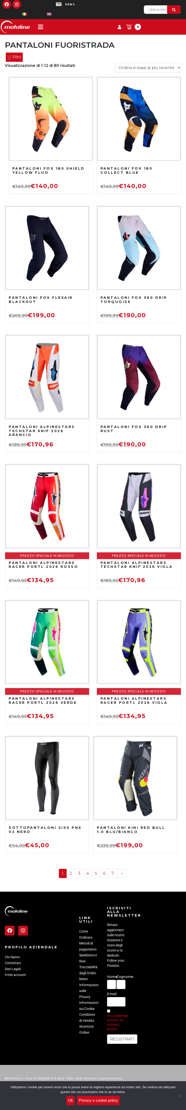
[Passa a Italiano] (16, 14)
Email (112, 994)
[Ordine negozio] (148, 68)
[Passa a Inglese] (41, 14)
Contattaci (13, 963)
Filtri (14, 57)
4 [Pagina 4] (87, 873)
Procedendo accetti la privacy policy (118, 1022)
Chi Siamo (12, 957)
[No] (180, 1095)
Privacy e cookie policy (98, 1100)
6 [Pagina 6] (104, 873)
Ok (70, 1100)
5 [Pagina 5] (96, 873)
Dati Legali (13, 969)
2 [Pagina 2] (71, 873)
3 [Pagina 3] (79, 873)
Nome (111, 977)
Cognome (120, 977)
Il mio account (15, 975)
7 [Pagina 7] (112, 873)
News (83, 979)
